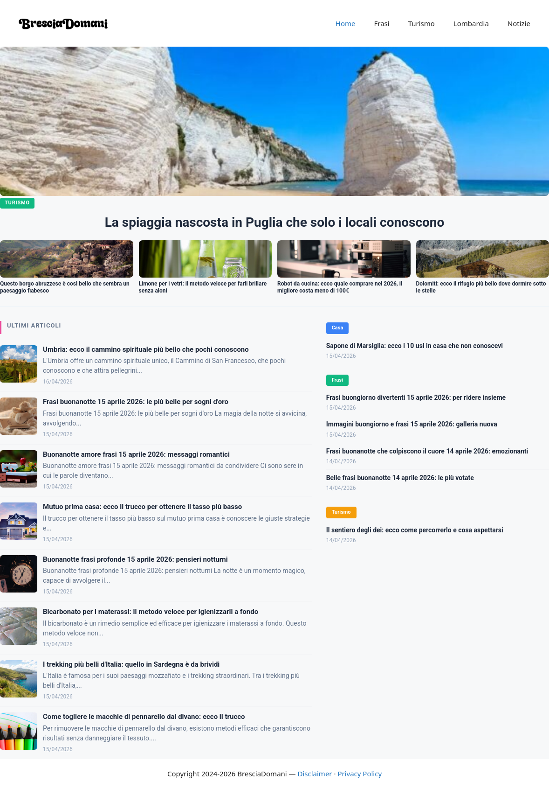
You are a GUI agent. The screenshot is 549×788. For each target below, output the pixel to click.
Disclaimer (315, 773)
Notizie (519, 23)
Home (346, 23)
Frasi (381, 23)
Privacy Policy (359, 773)
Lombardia (471, 23)
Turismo (421, 23)
